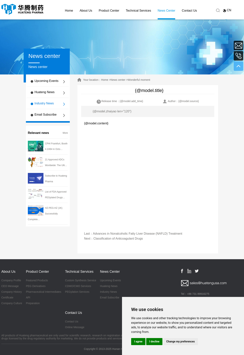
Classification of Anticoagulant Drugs (118, 238)
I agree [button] (138, 341)
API (28, 297)
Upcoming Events (46, 80)
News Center (166, 10)
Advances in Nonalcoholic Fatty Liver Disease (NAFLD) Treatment (137, 233)
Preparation (33, 303)
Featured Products (37, 280)
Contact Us (189, 10)
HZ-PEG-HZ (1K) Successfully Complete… (45, 214)
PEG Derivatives (36, 286)
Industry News (44, 103)
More (65, 133)
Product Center (109, 10)
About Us (86, 10)
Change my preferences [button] (180, 341)
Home (69, 10)
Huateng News (45, 92)
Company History (11, 291)
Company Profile (11, 280)
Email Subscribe (46, 114)
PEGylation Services (77, 291)
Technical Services (138, 10)
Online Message (74, 327)
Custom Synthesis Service (80, 280)
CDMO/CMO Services (78, 286)
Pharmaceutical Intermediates (43, 291)
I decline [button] (154, 341)
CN (229, 10)
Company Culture (11, 303)
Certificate (7, 297)
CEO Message (10, 286)
